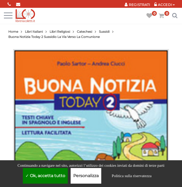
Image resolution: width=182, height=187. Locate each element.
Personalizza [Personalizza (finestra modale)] (86, 175)
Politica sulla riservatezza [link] (131, 176)
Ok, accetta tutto (45, 175)
